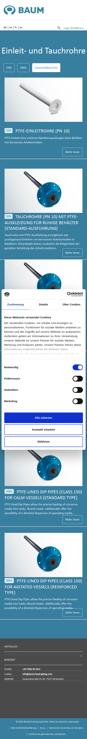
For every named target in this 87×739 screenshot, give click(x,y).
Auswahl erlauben (43, 429)
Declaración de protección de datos (66, 727)
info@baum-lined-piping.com (37, 674)
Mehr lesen (72, 152)
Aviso (42, 727)
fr (16, 27)
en (10, 27)
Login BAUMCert (73, 28)
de (5, 27)
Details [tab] (43, 304)
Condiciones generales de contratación (47, 734)
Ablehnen (43, 441)
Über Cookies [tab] (71, 304)
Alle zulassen (43, 417)
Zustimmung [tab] (15, 304)
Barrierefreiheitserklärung (23, 727)
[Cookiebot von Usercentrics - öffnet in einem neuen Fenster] (67, 294)
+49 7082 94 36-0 (31, 669)
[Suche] (59, 27)
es (21, 27)
